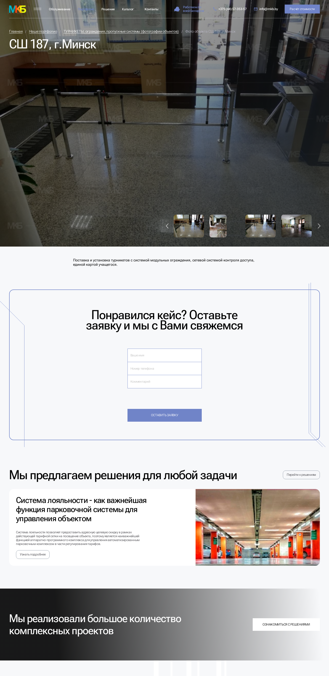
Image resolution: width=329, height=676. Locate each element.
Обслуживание (60, 9)
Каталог (128, 9)
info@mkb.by (266, 9)
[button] (167, 226)
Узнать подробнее (33, 554)
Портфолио (86, 9)
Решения (108, 9)
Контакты (151, 9)
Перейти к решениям (301, 474)
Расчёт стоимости (302, 9)
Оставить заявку (164, 415)
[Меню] (37, 9)
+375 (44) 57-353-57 (230, 9)
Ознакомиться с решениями (286, 624)
